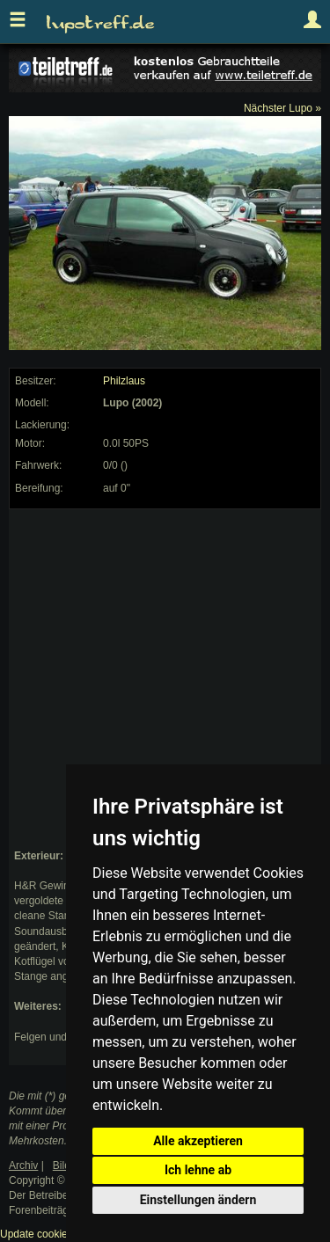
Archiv (23, 1165)
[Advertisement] (165, 679)
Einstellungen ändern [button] (198, 1200)
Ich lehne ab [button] (198, 1170)
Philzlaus (124, 381)
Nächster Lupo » (282, 108)
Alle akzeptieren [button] (198, 1141)
